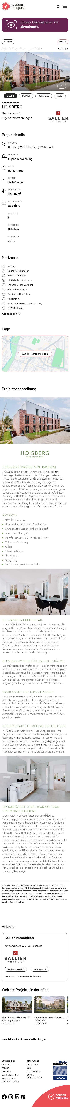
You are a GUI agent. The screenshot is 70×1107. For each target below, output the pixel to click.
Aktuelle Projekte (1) (16, 969)
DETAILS (26, 96)
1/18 (62, 86)
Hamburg (25, 49)
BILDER (10, 96)
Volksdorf (37, 49)
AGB (29, 1068)
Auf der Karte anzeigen (35, 353)
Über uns (6, 1064)
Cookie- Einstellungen (35, 1076)
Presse (5, 1068)
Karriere (6, 1071)
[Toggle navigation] (65, 6)
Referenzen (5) (40, 969)
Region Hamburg (9, 49)
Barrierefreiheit (11, 1075)
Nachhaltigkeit (10, 1078)
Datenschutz (34, 1071)
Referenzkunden (10, 1081)
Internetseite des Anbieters (29, 976)
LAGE (59, 96)
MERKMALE (44, 96)
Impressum (9, 976)
